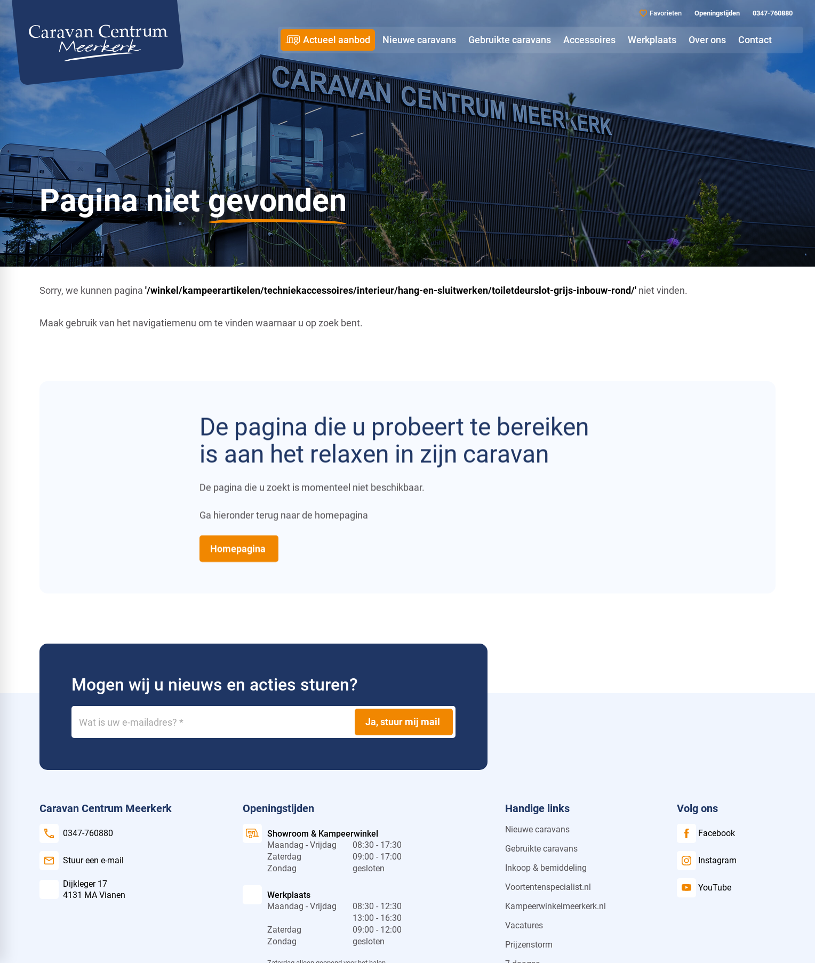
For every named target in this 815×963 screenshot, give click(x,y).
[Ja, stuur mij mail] (404, 722)
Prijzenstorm (529, 945)
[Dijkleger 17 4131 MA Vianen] (82, 889)
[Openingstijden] (716, 13)
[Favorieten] (661, 13)
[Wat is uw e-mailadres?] (263, 722)
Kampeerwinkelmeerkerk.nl (555, 906)
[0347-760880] (771, 13)
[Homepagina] (238, 548)
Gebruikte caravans (541, 849)
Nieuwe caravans (537, 829)
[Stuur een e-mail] (81, 860)
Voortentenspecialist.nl (548, 887)
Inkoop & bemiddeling (546, 868)
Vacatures (524, 925)
